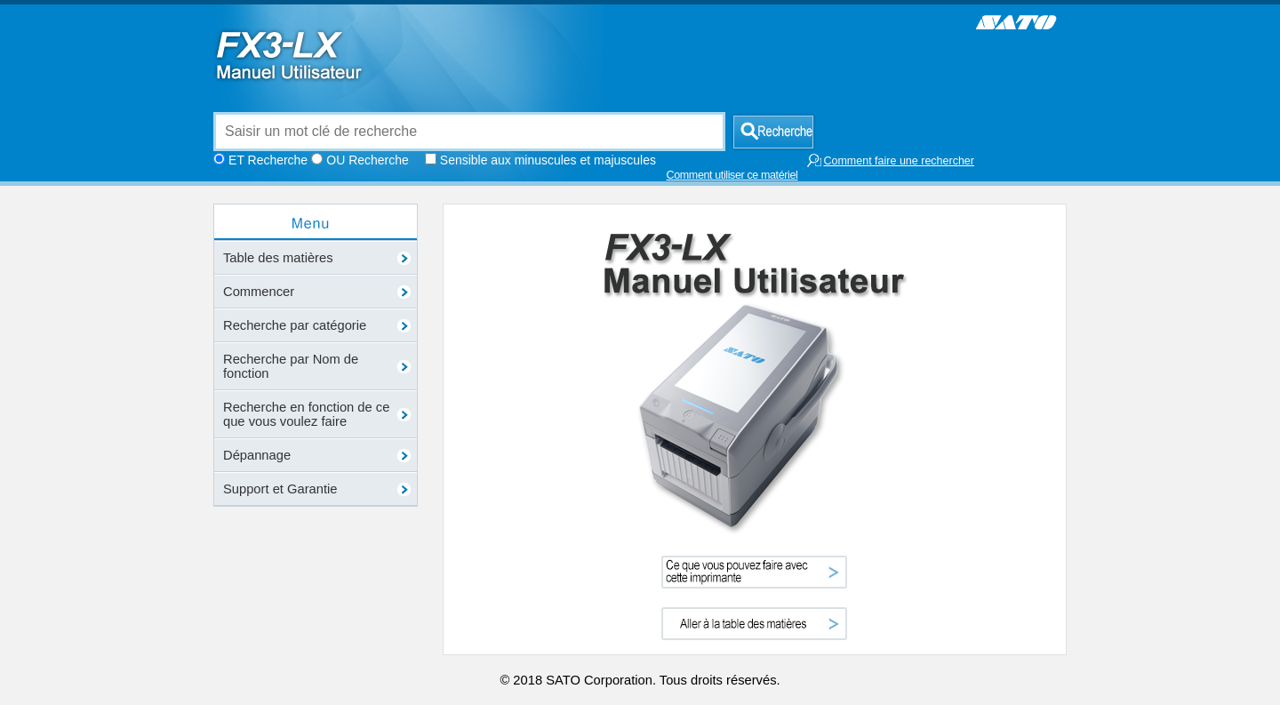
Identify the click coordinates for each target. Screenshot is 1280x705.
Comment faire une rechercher (890, 160)
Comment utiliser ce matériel (732, 175)
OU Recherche (367, 160)
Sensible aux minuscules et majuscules (548, 160)
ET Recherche (268, 160)
